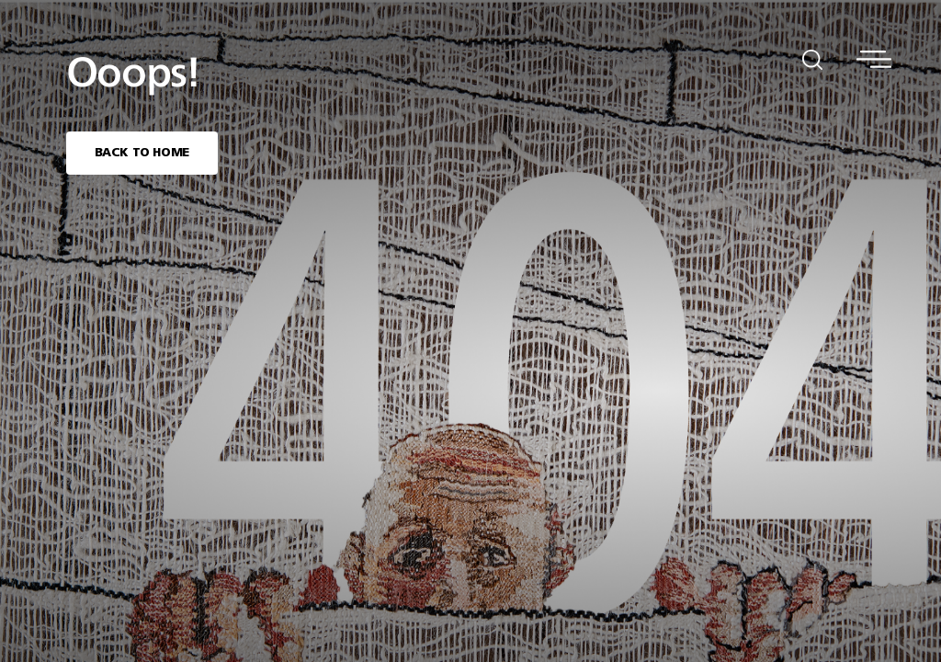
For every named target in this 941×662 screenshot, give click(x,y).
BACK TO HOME (142, 153)
